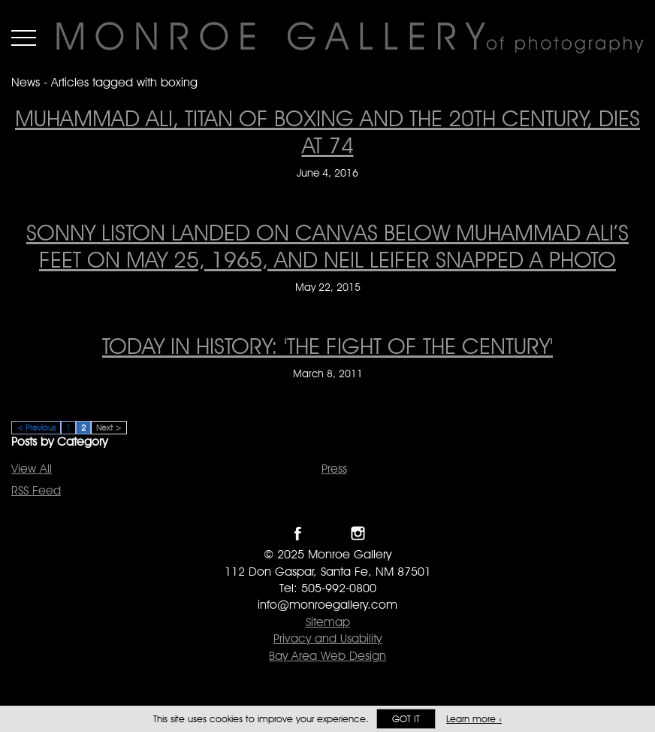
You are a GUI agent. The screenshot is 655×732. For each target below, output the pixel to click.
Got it (406, 718)
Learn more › (474, 718)
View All (31, 468)
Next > (109, 427)
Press (334, 468)
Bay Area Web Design (327, 656)
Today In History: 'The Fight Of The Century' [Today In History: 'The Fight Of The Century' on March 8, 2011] (327, 345)
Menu (23, 37)
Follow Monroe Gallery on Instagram (358, 533)
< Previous (36, 427)
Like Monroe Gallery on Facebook (298, 533)
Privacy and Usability (327, 638)
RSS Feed (36, 490)
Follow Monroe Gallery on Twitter (328, 533)
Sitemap (328, 622)
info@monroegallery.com (327, 604)
